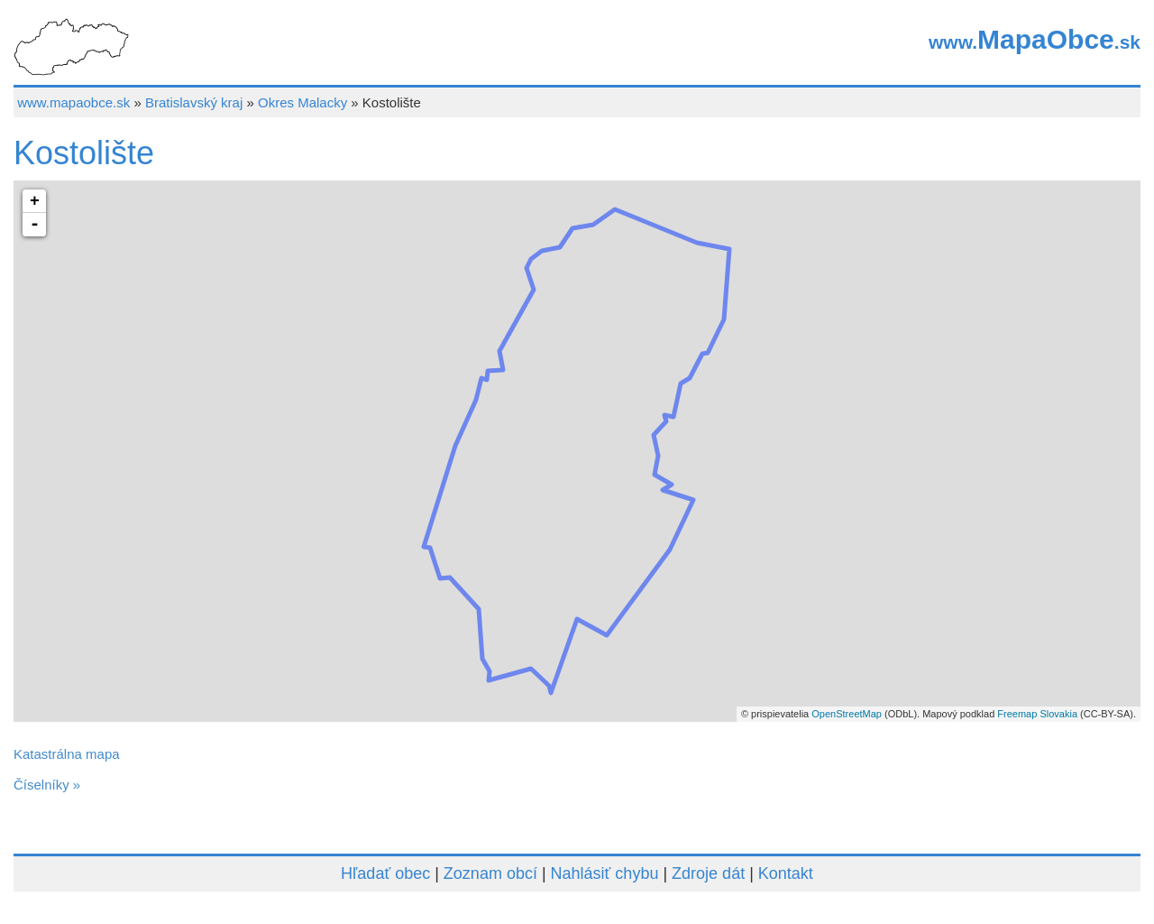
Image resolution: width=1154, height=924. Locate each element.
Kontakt (785, 873)
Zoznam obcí (490, 873)
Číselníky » (47, 784)
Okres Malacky (302, 102)
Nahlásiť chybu (605, 873)
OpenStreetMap (846, 713)
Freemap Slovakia (1037, 713)
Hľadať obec (385, 873)
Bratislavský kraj (194, 102)
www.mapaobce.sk (73, 102)
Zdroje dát (708, 873)
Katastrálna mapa (67, 754)
